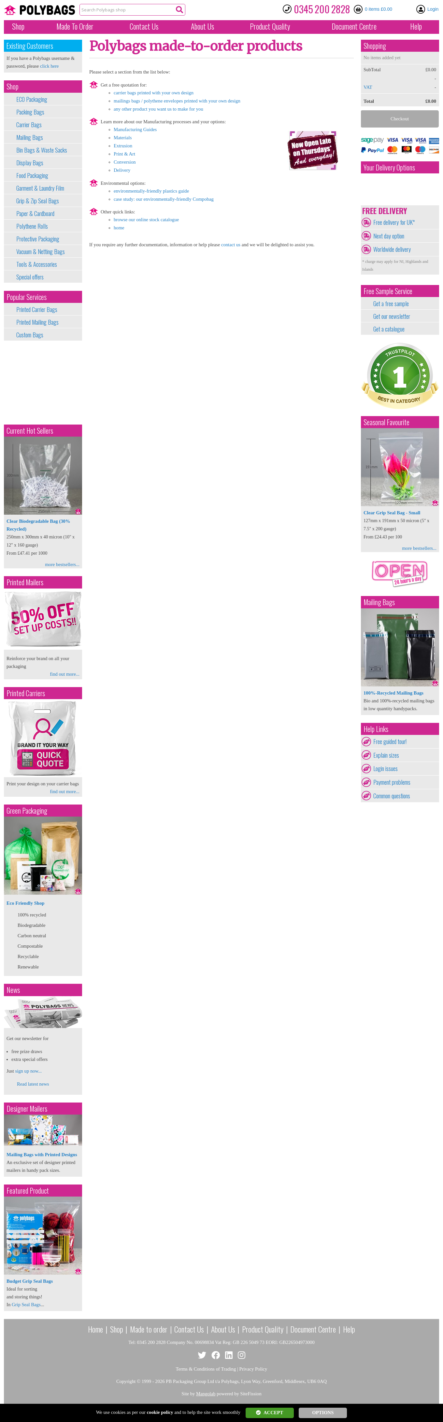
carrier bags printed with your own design (153, 92)
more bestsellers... (62, 564)
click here (49, 66)
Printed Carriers (26, 693)
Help (416, 26)
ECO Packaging (31, 99)
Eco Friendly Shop (25, 903)
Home (95, 1329)
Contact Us (144, 26)
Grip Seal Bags (26, 1304)
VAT (368, 87)
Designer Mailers (27, 1109)
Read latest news (33, 1084)
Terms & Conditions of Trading (206, 1369)
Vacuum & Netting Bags (40, 251)
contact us (230, 244)
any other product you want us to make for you (158, 109)
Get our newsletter (391, 316)
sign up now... (28, 1071)
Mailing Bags (29, 137)
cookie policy (160, 1412)
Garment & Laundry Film (40, 188)
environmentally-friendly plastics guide (151, 191)
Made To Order (74, 26)
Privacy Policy (253, 1369)
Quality (270, 26)
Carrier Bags (29, 125)
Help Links (376, 729)
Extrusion (123, 145)
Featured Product (28, 1190)
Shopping (375, 46)
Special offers (30, 277)
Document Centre (313, 1329)
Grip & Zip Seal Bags (37, 201)
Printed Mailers (25, 582)
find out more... (64, 674)
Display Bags (29, 163)
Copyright (126, 1381)
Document (354, 26)
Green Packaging (27, 811)
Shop (18, 26)
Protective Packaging (37, 239)
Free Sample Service (388, 291)
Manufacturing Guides (135, 129)
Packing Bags (30, 112)
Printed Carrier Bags (36, 309)
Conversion (125, 162)
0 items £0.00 (378, 9)
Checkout (400, 118)
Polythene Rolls (32, 226)
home (119, 227)
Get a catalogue (389, 329)
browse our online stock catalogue (146, 219)
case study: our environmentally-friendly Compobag (164, 199)
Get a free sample (391, 303)
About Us (202, 26)
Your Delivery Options (389, 167)
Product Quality (262, 1329)
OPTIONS (323, 1412)
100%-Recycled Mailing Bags (393, 693)
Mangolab (205, 1393)
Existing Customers (30, 46)
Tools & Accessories (36, 264)
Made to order (148, 1329)
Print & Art (124, 153)
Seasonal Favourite (386, 422)
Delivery (122, 170)
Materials (123, 137)
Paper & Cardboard (35, 213)
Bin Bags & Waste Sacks (41, 150)
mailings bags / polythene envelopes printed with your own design (177, 100)
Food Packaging (32, 175)
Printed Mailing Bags (37, 322)
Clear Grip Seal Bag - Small (392, 512)
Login (432, 9)
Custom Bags (29, 335)
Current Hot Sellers (30, 431)
